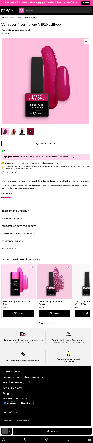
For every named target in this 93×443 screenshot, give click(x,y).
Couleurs (20, 17)
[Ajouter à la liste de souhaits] (45, 143)
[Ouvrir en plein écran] (86, 41)
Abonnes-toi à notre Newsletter (23, 377)
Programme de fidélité (68, 359)
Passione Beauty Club (17, 382)
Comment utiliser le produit (18, 234)
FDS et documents (12, 241)
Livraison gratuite (12, 340)
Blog (6, 393)
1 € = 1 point (68, 362)
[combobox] (55, 10)
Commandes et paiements (16, 420)
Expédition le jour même (64, 340)
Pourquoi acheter (12, 219)
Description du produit (15, 211)
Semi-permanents (8, 17)
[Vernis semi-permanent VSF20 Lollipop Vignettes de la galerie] (17, 131)
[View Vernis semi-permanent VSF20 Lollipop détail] (13, 131)
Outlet (16, 360)
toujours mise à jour (30, 360)
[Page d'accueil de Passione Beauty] (7, 10)
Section (9, 360)
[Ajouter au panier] (52, 431)
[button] (39, 323)
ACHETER (85, 3)
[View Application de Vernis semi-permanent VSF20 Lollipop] (22, 131)
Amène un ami (12, 387)
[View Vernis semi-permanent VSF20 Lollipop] (5, 131)
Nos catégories (11, 412)
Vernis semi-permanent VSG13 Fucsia (53, 302)
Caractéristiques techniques (18, 226)
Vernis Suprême (31, 17)
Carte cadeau (11, 371)
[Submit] (22, 10)
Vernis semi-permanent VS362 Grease (17, 302)
